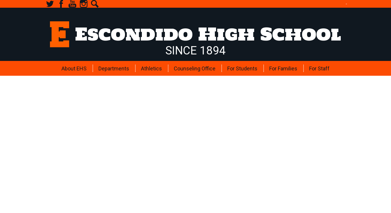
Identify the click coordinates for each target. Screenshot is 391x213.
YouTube (72, 4)
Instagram (83, 4)
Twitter (50, 4)
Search (95, 4)
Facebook (61, 4)
